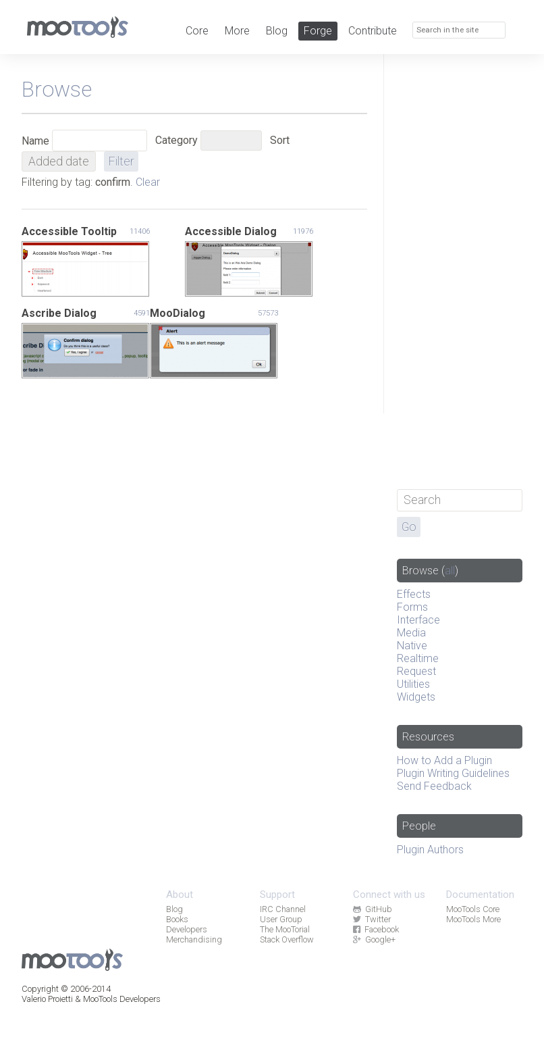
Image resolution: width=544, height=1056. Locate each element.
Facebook (376, 929)
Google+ (374, 939)
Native (412, 645)
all (450, 570)
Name (35, 140)
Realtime (418, 658)
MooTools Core (472, 909)
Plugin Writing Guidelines (453, 773)
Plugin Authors (430, 849)
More (237, 30)
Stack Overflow (287, 939)
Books (177, 919)
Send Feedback (434, 786)
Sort (280, 140)
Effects (414, 594)
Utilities (413, 684)
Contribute (372, 30)
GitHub (372, 909)
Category (176, 140)
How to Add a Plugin (444, 760)
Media (411, 632)
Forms (412, 607)
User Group (281, 919)
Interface (418, 619)
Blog (277, 30)
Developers (186, 929)
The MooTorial (285, 929)
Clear (148, 182)
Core (197, 30)
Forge (318, 30)
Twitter (372, 919)
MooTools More (473, 919)
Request (416, 671)
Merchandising (194, 939)
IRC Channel (283, 909)
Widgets (416, 696)
